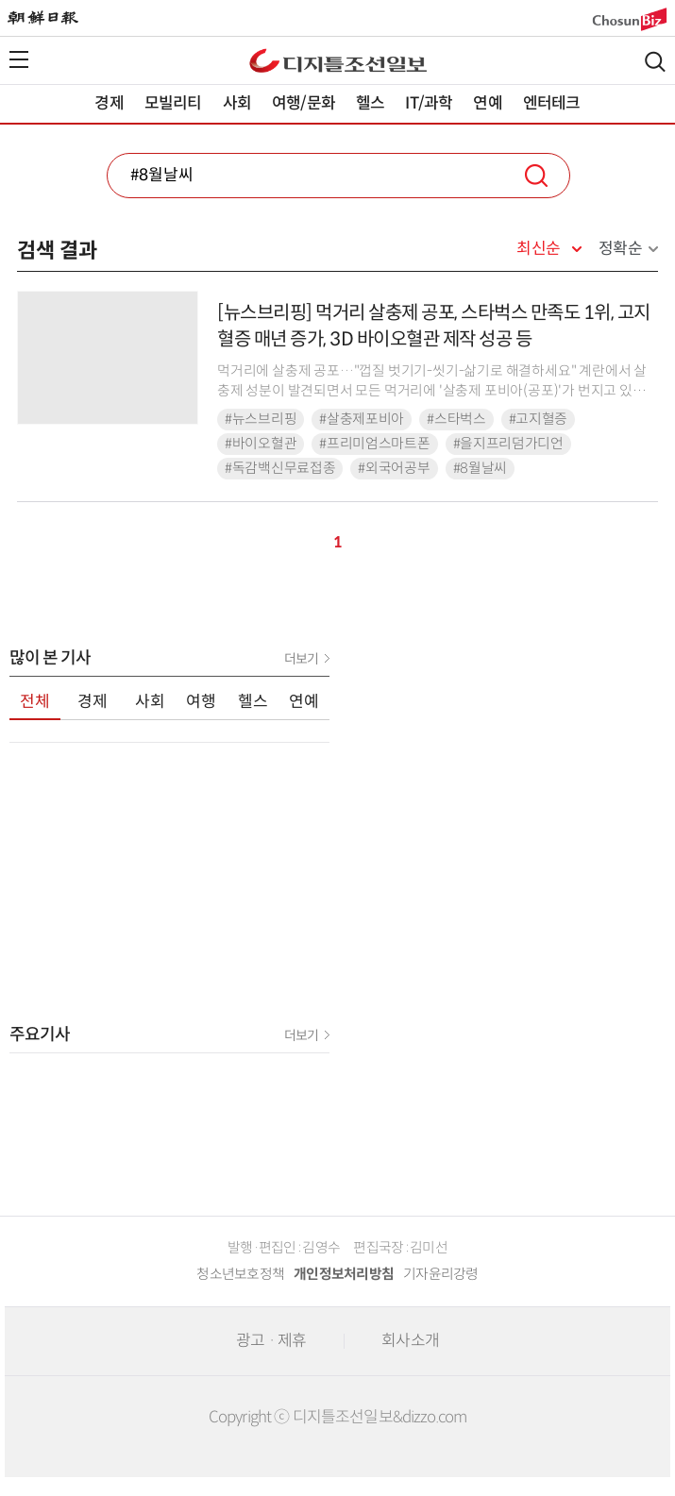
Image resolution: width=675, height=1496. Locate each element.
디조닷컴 (338, 60)
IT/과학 (428, 103)
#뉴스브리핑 (260, 419)
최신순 (538, 249)
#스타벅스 (456, 419)
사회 (237, 103)
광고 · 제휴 (271, 1341)
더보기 (301, 658)
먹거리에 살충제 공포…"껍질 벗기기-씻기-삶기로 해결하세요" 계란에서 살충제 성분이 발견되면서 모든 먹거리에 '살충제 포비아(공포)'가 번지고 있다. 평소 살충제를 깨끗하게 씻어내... (432, 391)
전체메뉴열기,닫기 (18, 59)
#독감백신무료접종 (280, 468)
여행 (201, 702)
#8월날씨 (480, 468)
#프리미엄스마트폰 (374, 443)
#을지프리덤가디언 (508, 443)
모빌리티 (173, 103)
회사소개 (410, 1341)
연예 (487, 103)
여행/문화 (303, 103)
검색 (655, 62)
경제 (108, 103)
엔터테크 (552, 103)
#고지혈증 (538, 419)
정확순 (621, 249)
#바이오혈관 (260, 443)
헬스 (370, 103)
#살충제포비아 (361, 419)
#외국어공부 (394, 468)
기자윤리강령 (441, 1274)
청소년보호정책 (240, 1274)
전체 (35, 702)
